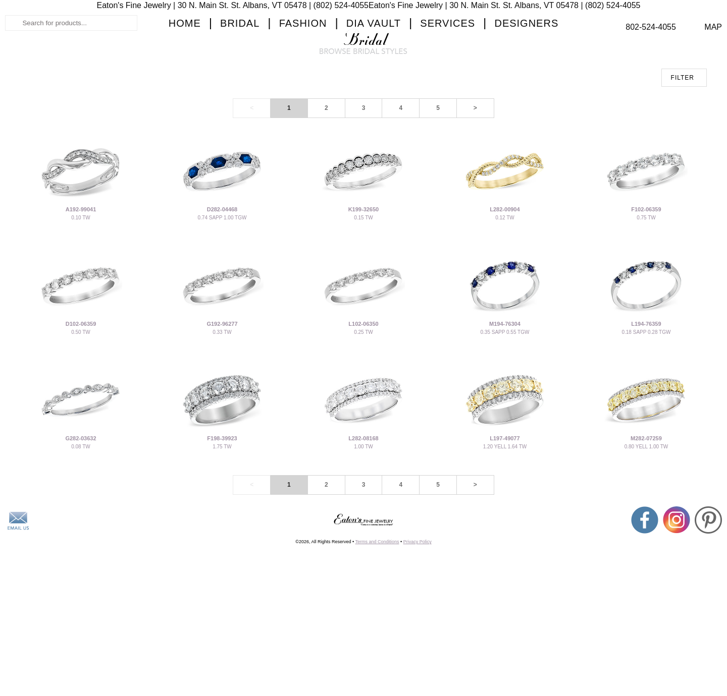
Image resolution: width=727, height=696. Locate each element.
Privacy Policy (417, 655)
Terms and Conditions (377, 655)
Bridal (239, 104)
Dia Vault (373, 104)
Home (185, 104)
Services (447, 104)
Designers (526, 104)
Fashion (303, 104)
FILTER (682, 191)
